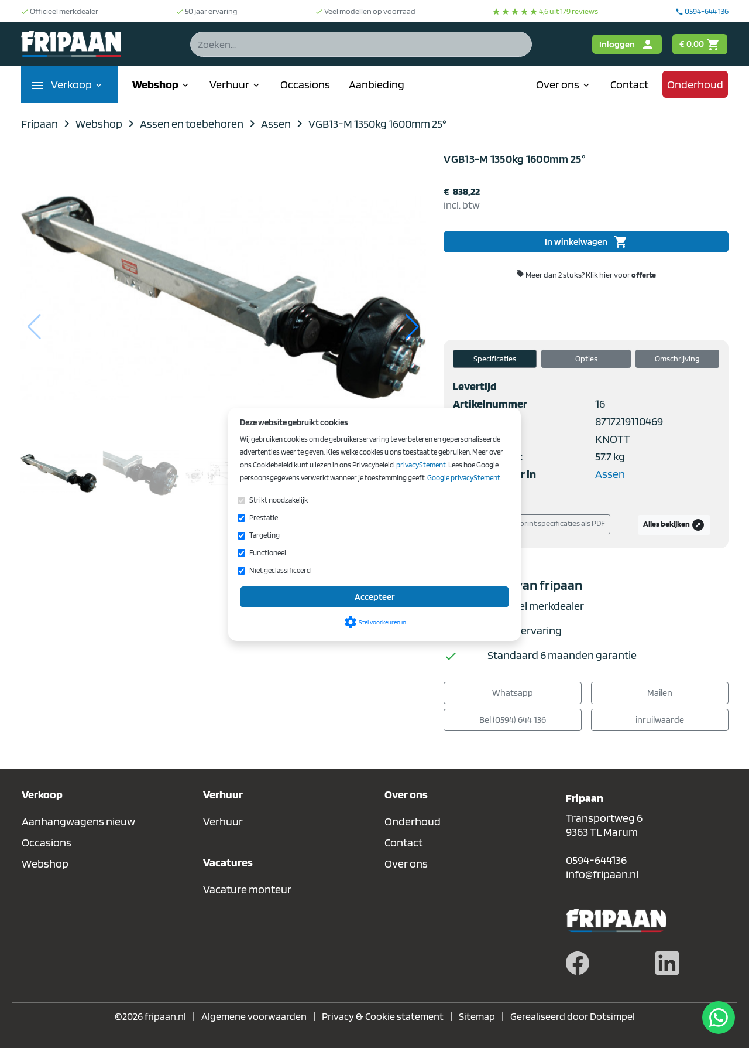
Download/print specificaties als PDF (536, 524)
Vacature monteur (247, 889)
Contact (629, 84)
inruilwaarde (659, 719)
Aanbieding (376, 84)
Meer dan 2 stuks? (586, 274)
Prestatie (263, 517)
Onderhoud (695, 84)
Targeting (264, 535)
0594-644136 (596, 860)
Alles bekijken (674, 525)
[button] (412, 327)
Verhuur (235, 84)
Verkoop (77, 84)
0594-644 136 (702, 11)
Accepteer (375, 596)
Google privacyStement (463, 477)
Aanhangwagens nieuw (78, 821)
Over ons (564, 84)
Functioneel (267, 552)
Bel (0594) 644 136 (512, 719)
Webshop (161, 84)
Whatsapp (512, 692)
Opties (586, 358)
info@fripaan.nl (602, 874)
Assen (610, 474)
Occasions (305, 84)
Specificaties (494, 358)
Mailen (659, 692)
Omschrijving (677, 358)
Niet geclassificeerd (280, 570)
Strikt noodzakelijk (278, 500)
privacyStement (421, 464)
